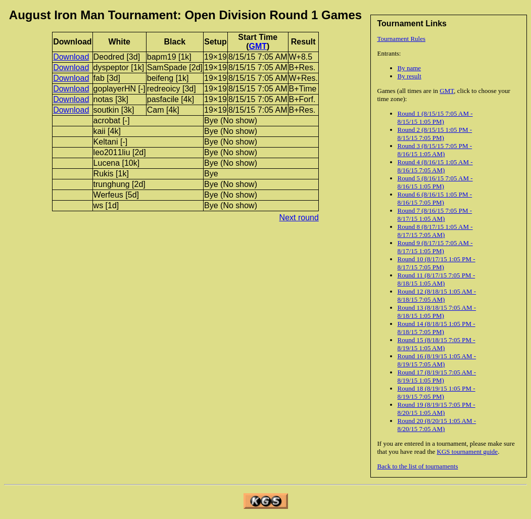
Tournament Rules (401, 38)
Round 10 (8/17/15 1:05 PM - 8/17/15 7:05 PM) (436, 263)
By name (409, 68)
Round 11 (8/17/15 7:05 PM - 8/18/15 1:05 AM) (436, 279)
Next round (299, 217)
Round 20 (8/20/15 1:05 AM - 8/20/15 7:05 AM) (437, 425)
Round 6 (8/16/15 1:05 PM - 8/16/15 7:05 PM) (435, 198)
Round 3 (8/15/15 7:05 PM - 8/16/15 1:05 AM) (435, 150)
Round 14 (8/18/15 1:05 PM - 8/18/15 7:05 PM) (436, 328)
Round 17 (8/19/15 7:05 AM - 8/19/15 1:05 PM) (437, 376)
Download (71, 57)
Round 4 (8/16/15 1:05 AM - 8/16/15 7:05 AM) (435, 166)
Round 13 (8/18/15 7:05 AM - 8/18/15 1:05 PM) (437, 311)
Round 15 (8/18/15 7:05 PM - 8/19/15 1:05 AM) (436, 344)
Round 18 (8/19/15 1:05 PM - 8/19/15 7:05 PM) (436, 392)
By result (409, 76)
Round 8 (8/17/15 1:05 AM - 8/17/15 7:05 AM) (435, 231)
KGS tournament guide (467, 451)
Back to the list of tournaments (417, 466)
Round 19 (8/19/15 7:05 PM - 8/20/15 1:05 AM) (436, 408)
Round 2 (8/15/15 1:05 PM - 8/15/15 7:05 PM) (435, 133)
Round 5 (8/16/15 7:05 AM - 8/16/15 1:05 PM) (435, 182)
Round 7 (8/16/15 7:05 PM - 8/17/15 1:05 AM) (435, 214)
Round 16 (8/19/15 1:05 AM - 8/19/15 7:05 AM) (437, 360)
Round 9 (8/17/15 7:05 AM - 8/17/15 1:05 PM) (435, 247)
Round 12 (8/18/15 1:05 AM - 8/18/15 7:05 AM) (437, 295)
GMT (447, 91)
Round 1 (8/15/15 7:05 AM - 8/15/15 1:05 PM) (435, 117)
